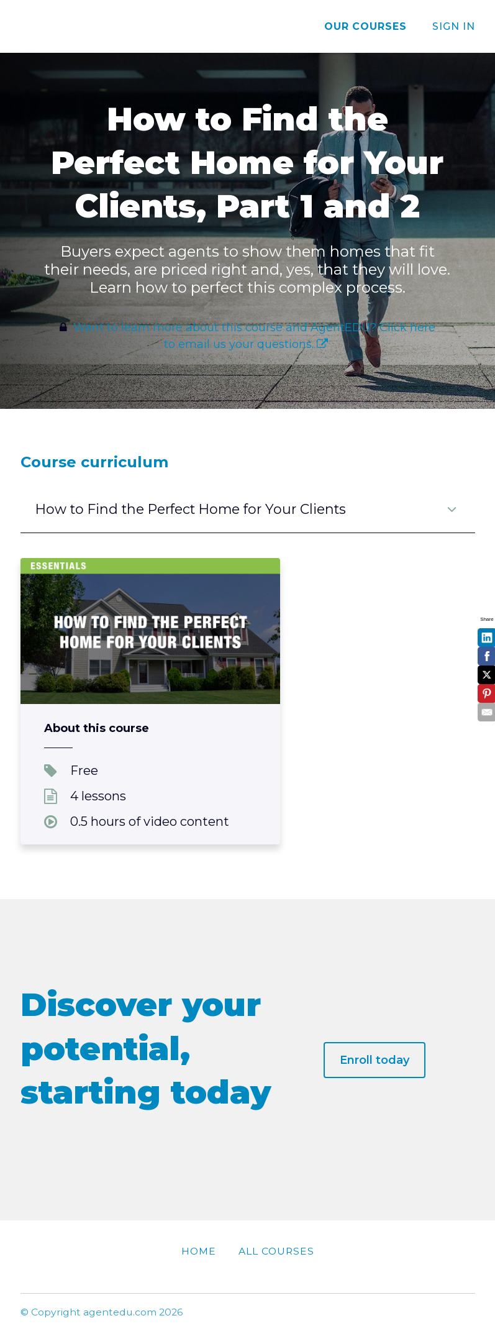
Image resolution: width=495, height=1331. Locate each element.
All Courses (276, 1251)
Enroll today (374, 1060)
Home (198, 1251)
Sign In (453, 26)
